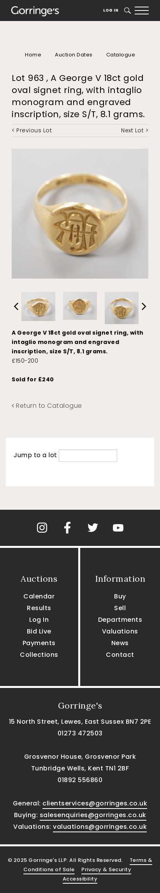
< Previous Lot (32, 130)
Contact (120, 654)
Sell (120, 608)
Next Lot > (134, 130)
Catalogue (120, 54)
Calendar (39, 596)
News (120, 643)
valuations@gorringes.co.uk (100, 826)
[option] (38, 304)
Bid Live (39, 631)
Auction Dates (74, 54)
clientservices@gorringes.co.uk (94, 803)
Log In (110, 10)
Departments (120, 619)
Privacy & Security (106, 869)
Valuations (120, 631)
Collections (39, 654)
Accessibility (80, 878)
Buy (120, 596)
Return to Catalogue (47, 405)
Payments (39, 643)
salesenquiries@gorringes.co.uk (93, 815)
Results (39, 608)
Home (33, 54)
